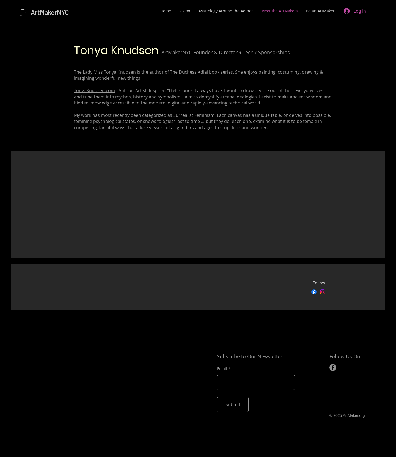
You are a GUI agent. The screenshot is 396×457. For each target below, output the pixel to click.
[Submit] (233, 404)
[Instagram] (322, 291)
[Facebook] (313, 291)
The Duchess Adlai (189, 72)
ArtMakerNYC (50, 12)
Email (222, 369)
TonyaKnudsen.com (94, 90)
